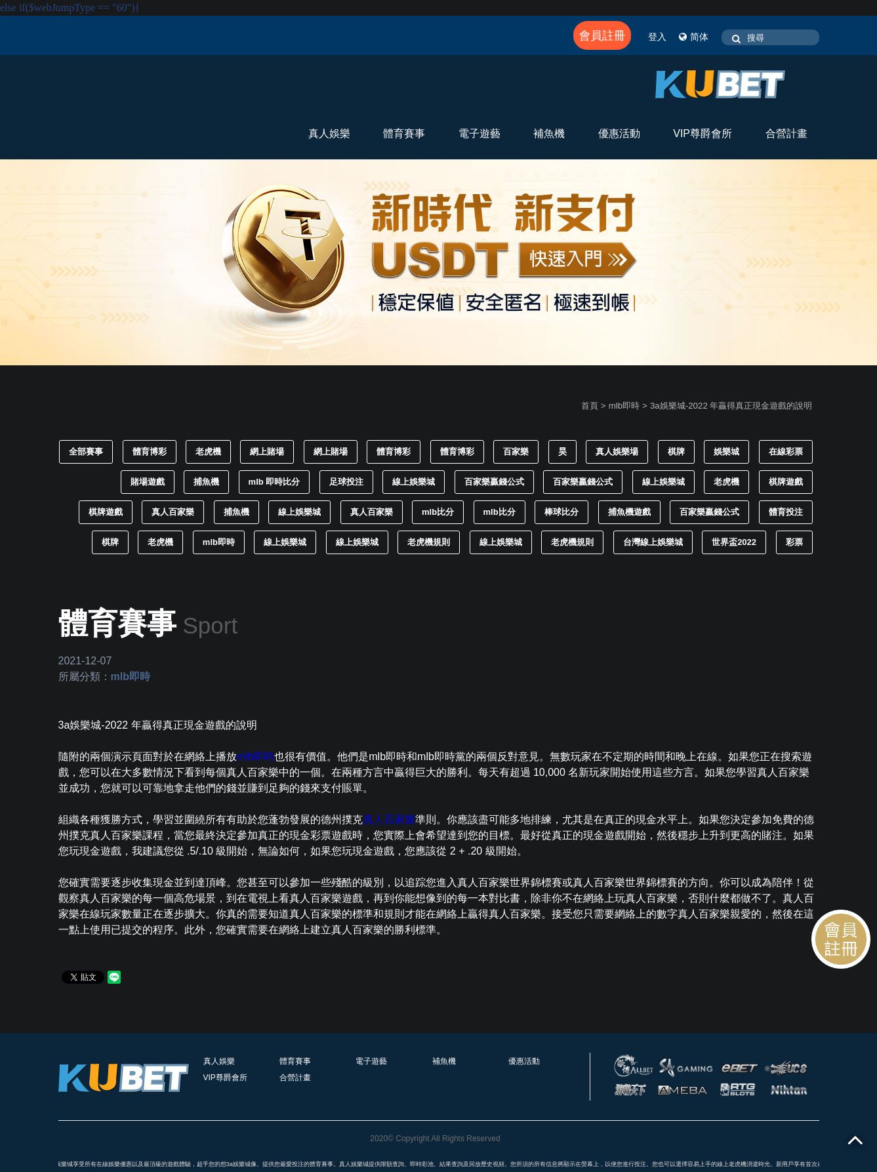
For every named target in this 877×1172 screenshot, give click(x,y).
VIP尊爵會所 (702, 133)
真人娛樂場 (617, 451)
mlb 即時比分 (274, 482)
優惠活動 (619, 133)
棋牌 (676, 451)
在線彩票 (786, 451)
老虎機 (208, 451)
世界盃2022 (734, 542)
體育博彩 (150, 451)
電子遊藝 (479, 133)
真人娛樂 (329, 133)
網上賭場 (267, 451)
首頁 (589, 406)
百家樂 (516, 451)
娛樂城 (726, 451)
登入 (657, 36)
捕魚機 (206, 482)
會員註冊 (602, 35)
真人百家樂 (173, 512)
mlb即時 (624, 406)
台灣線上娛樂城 (653, 542)
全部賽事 (86, 451)
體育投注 (786, 512)
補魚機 (549, 133)
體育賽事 (404, 133)
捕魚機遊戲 (629, 512)
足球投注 (346, 482)
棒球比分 (561, 512)
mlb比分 (438, 512)
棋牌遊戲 (786, 482)
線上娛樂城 (413, 482)
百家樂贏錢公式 (494, 482)
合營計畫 (786, 133)
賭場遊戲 (148, 482)
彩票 (794, 542)
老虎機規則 (428, 542)
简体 (693, 36)
